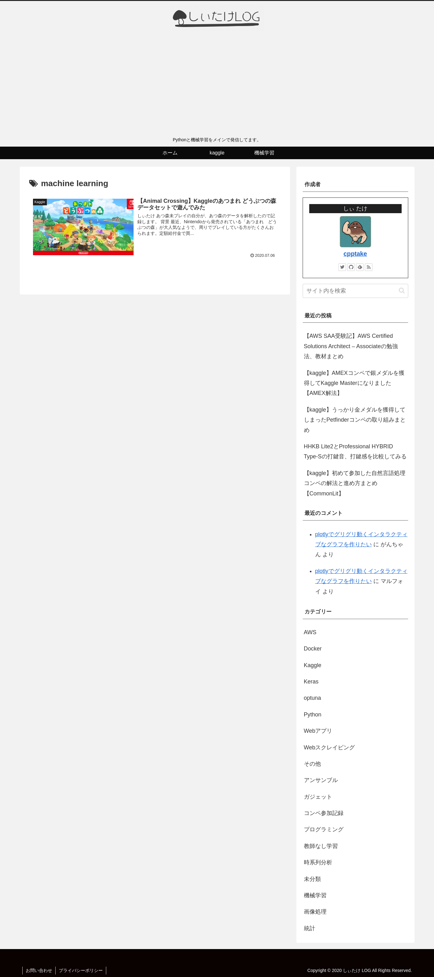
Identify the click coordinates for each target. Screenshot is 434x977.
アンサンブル (321, 780)
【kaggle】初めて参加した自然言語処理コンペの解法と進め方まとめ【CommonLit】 (354, 483)
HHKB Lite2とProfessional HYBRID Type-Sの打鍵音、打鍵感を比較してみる (355, 451)
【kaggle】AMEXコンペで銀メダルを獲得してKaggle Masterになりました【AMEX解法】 (354, 383)
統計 (309, 928)
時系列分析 (318, 862)
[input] (355, 291)
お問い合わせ (39, 970)
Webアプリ (318, 731)
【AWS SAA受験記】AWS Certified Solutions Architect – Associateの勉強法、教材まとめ (351, 346)
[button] (401, 290)
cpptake (355, 253)
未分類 (312, 879)
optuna (312, 698)
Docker (313, 648)
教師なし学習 (321, 846)
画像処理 (315, 912)
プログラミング (323, 829)
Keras (311, 681)
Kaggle (312, 665)
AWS (310, 632)
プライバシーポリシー (81, 970)
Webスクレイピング (329, 747)
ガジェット (318, 797)
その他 (312, 764)
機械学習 (315, 895)
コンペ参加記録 (323, 813)
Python (312, 714)
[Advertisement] (217, 86)
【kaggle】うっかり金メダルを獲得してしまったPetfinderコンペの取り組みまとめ (355, 420)
